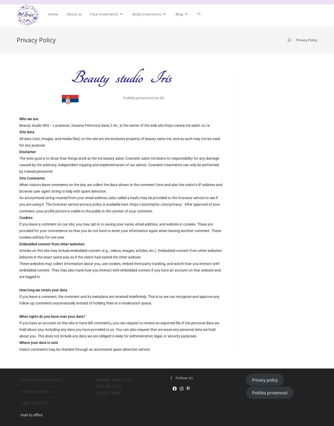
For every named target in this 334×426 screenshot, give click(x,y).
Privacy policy (265, 380)
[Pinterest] (188, 389)
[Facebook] (174, 389)
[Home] (289, 40)
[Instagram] (181, 389)
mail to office (32, 414)
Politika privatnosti (270, 392)
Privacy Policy (306, 40)
